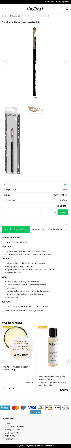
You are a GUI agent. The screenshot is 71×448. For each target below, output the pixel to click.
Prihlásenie (50, 2)
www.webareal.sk (45, 446)
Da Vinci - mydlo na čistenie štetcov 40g (16, 368)
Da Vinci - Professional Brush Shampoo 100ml (51, 378)
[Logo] (35, 9)
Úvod (4, 16)
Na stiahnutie (38, 229)
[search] (67, 9)
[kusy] (47, 212)
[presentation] (4, 61)
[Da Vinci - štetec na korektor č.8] (35, 61)
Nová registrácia (63, 2)
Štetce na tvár (15, 16)
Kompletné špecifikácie (16, 229)
